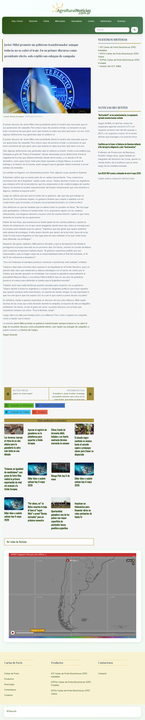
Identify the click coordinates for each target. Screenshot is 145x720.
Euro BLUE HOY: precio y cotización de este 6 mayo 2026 (119, 173)
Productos (9, 679)
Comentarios (10, 689)
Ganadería (76, 21)
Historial (33, 21)
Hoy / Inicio (17, 21)
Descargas (9, 684)
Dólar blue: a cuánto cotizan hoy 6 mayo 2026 (36, 482)
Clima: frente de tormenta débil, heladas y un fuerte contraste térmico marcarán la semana (60, 436)
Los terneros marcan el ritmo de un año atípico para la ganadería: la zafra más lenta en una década (13, 446)
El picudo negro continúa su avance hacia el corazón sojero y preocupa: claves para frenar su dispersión (84, 446)
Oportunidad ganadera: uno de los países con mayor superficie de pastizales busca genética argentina (60, 519)
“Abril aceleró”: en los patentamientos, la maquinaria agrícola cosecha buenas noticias (117, 116)
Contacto (8, 695)
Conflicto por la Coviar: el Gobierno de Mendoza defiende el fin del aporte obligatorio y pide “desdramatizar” (119, 146)
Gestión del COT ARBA (110, 66)
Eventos (121, 21)
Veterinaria (105, 21)
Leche (91, 21)
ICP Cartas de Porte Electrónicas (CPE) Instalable (69, 675)
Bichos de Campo (29, 330)
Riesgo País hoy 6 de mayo (60, 477)
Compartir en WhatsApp (18, 405)
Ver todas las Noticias (17, 542)
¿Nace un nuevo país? (23, 393)
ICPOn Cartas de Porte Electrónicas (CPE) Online (70, 692)
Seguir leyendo (10, 334)
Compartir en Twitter (16, 412)
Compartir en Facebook (49, 405)
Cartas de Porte (11, 673)
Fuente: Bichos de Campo (14, 117)
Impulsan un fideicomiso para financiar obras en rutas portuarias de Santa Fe (83, 510)
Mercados (60, 21)
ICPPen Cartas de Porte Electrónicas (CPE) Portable (71, 683)
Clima (46, 21)
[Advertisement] (47, 361)
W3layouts (11, 711)
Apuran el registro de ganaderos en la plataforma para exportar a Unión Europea (37, 436)
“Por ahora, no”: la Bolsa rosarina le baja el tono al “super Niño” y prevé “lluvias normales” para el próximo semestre (37, 512)
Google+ (39, 412)
